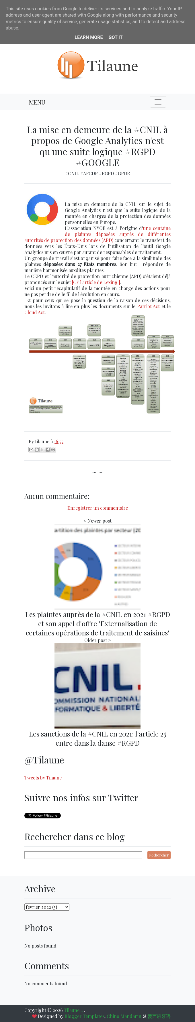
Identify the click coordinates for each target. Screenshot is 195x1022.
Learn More (89, 37)
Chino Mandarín (124, 1016)
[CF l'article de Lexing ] (96, 282)
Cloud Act (34, 312)
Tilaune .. (74, 1010)
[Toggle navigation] (158, 102)
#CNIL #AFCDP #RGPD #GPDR (97, 173)
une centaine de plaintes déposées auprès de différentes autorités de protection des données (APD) (97, 234)
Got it (115, 37)
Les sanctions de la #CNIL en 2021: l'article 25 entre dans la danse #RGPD (97, 738)
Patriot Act (148, 306)
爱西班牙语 (159, 1016)
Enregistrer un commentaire (97, 508)
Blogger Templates (84, 1016)
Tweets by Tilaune (43, 778)
